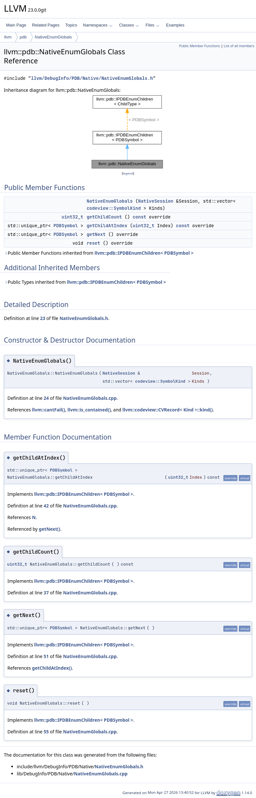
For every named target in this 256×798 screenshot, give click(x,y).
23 (42, 318)
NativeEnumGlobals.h (83, 318)
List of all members (239, 46)
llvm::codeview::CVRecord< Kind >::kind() (168, 410)
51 (46, 656)
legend (128, 173)
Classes (129, 25)
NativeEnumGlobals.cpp (89, 398)
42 (46, 506)
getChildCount (104, 217)
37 (46, 593)
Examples (175, 25)
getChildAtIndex (107, 226)
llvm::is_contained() (89, 410)
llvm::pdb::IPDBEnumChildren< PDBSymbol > (143, 253)
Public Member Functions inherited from (98, 253)
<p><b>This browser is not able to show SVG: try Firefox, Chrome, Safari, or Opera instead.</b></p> (128, 132)
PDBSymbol (66, 226)
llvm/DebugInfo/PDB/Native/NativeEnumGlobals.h (92, 78)
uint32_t (72, 217)
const (139, 217)
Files (152, 25)
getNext (96, 234)
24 (46, 398)
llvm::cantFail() (48, 410)
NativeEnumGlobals (53, 37)
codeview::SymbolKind (114, 208)
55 (46, 732)
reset (93, 243)
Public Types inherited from (85, 282)
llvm (8, 37)
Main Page (16, 25)
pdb (23, 37)
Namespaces (97, 25)
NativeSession (155, 201)
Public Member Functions (199, 46)
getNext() (49, 529)
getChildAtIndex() (52, 668)
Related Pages (45, 25)
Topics (71, 25)
